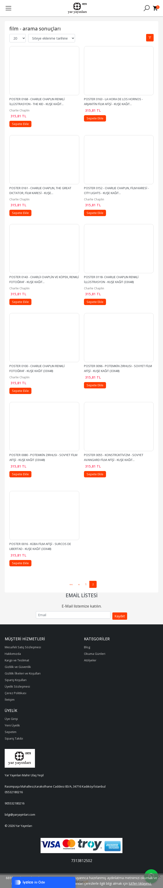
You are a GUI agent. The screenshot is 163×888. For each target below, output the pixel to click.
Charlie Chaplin (19, 110)
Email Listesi (82, 595)
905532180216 (14, 803)
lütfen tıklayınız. (140, 883)
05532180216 (14, 792)
